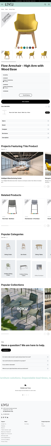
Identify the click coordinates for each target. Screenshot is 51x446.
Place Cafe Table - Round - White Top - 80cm (19, 109)
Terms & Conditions (5, 436)
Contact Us (6, 347)
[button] (49, 104)
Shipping (3, 423)
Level (9, 444)
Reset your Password (6, 429)
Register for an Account (6, 431)
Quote (47, 109)
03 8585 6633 (6, 411)
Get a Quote (25, 99)
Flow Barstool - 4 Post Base (32, 217)
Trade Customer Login (6, 427)
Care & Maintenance (5, 434)
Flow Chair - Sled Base (8, 217)
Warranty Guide (4, 433)
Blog (42, 421)
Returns (3, 425)
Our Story (26, 421)
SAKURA (3, 214)
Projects (43, 423)
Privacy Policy (4, 438)
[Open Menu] (2, 4)
